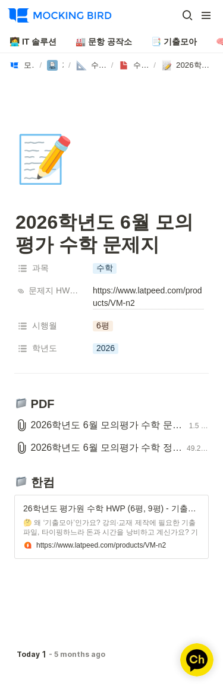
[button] (187, 15)
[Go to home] (59, 15)
